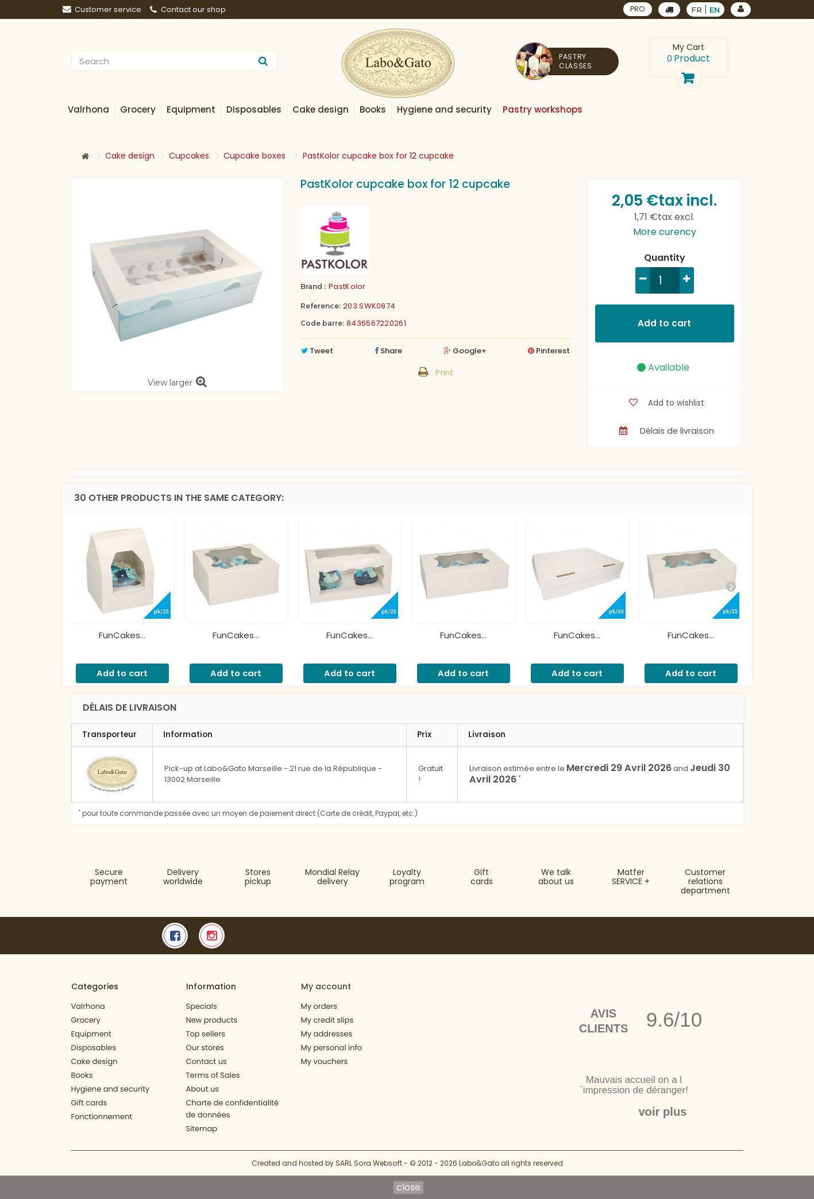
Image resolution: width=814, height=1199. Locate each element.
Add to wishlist (674, 402)
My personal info (331, 1047)
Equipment (91, 1033)
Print (444, 372)
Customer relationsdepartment (705, 881)
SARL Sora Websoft (368, 1163)
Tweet (317, 350)
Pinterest (549, 350)
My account (326, 986)
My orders (319, 1006)
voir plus (662, 1111)
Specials (201, 1006)
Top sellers (206, 1033)
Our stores (205, 1047)
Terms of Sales (213, 1075)
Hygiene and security (110, 1089)
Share (388, 350)
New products (212, 1020)
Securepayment (109, 876)
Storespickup (258, 876)
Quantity (664, 258)
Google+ (465, 350)
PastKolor (347, 286)
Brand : (313, 286)
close (408, 1187)
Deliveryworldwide (183, 876)
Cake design (94, 1061)
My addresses (327, 1033)
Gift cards (481, 876)
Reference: (320, 306)
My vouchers (324, 1061)
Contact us (206, 1061)
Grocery (86, 1020)
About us (202, 1089)
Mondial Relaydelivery (332, 876)
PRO (637, 8)
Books (82, 1075)
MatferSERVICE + (631, 876)
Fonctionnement (102, 1116)
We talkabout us (556, 876)
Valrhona (88, 1006)
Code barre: (322, 323)
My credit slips (327, 1020)
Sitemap (202, 1128)
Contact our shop (188, 9)
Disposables (94, 1047)
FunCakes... (122, 635)
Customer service (102, 9)
